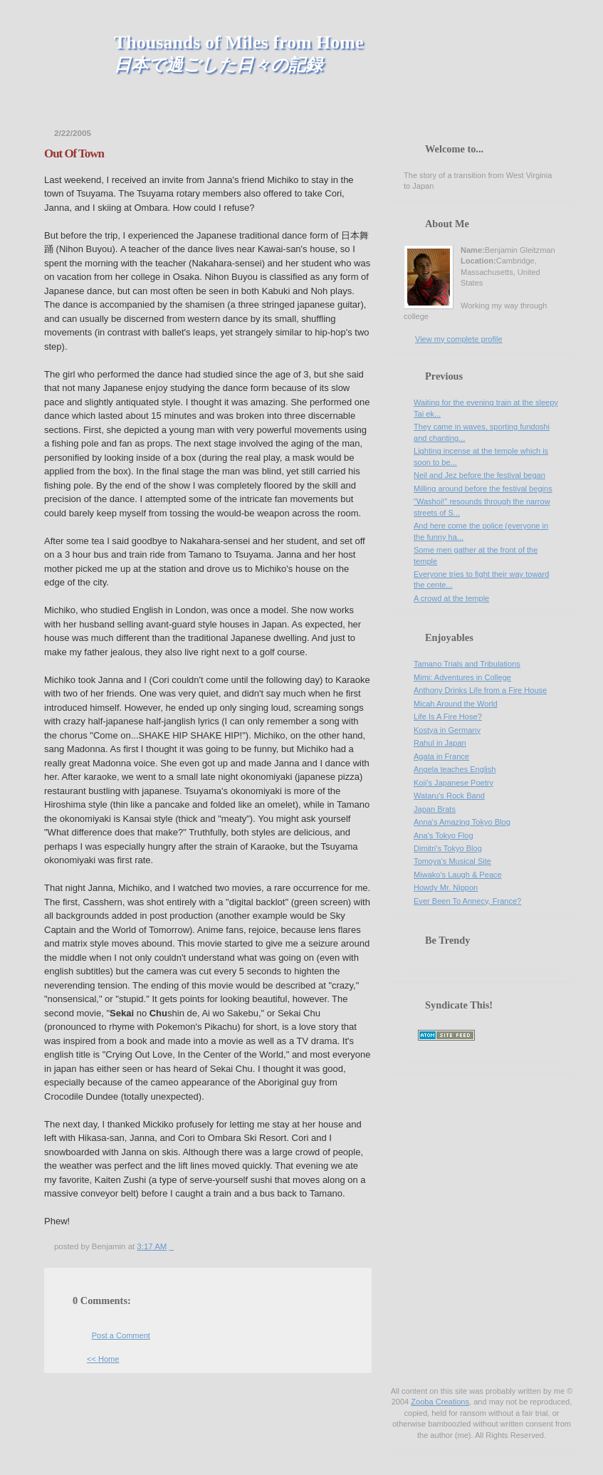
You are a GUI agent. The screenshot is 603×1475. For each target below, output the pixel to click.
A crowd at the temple (451, 598)
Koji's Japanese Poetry (453, 782)
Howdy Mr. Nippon (446, 887)
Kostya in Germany (447, 730)
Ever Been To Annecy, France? (467, 901)
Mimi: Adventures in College (462, 677)
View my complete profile (459, 339)
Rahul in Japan (440, 743)
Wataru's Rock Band (449, 795)
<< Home (103, 1359)
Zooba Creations (440, 1401)
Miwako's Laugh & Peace (458, 874)
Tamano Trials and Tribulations (467, 664)
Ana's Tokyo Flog (443, 835)
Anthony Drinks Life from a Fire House (480, 690)
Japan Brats (435, 809)
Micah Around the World (456, 703)
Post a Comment (121, 1335)
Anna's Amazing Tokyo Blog (462, 822)
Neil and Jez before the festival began (479, 475)
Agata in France (441, 756)
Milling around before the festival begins (483, 488)
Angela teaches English (454, 769)
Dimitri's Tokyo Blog (448, 848)
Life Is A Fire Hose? (448, 716)
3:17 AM (152, 1246)
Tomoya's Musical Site (452, 861)
